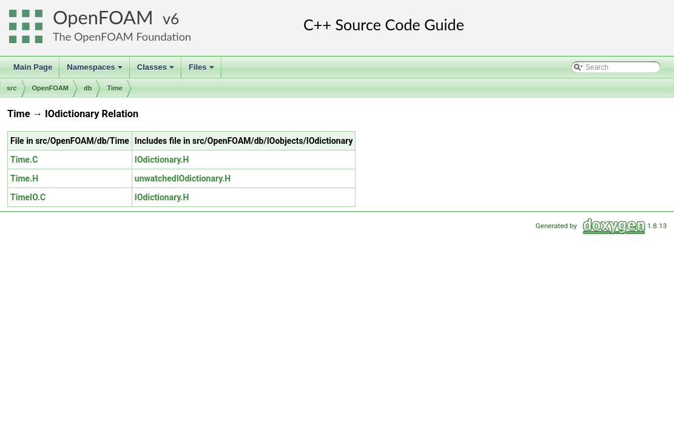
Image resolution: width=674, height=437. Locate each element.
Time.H (24, 178)
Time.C (24, 159)
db (88, 88)
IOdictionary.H (162, 159)
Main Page (32, 67)
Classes (156, 70)
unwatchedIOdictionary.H (183, 178)
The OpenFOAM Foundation (122, 36)
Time (114, 88)
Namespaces (95, 70)
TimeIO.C (27, 197)
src (12, 88)
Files (202, 70)
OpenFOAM (103, 17)
